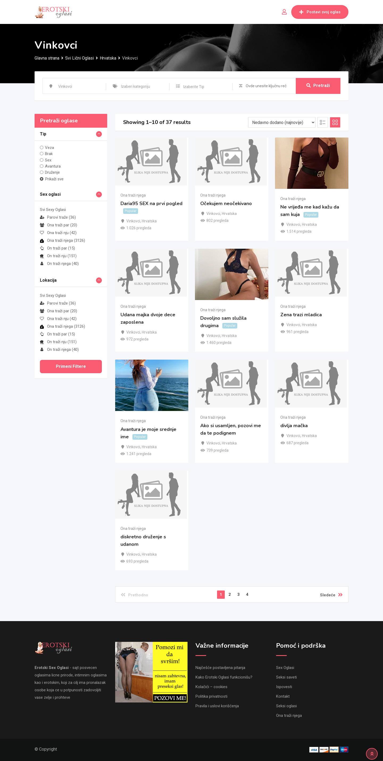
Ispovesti (284, 686)
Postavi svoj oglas (319, 12)
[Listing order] (281, 122)
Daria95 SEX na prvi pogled (151, 203)
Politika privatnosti (211, 696)
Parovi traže (58, 217)
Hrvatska (149, 221)
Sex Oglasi (285, 667)
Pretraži (318, 85)
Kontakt (283, 696)
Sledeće (331, 594)
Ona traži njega (62, 240)
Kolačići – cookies (211, 686)
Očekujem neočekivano (226, 203)
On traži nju (58, 255)
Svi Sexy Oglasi (53, 209)
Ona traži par (58, 225)
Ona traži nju (58, 232)
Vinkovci (133, 221)
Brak (49, 153)
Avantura (53, 166)
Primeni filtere (71, 366)
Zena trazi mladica (301, 314)
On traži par (57, 248)
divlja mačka (294, 426)
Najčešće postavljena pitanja (220, 667)
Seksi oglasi (286, 706)
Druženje (52, 172)
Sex (48, 159)
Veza (49, 147)
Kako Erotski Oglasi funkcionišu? (223, 677)
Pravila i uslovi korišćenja (217, 706)
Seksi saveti (286, 677)
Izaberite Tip (193, 87)
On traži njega (59, 263)
